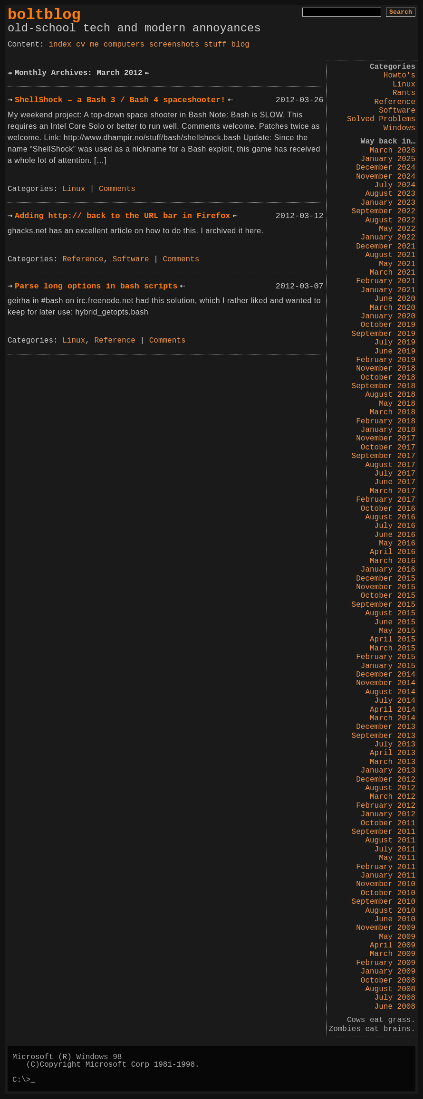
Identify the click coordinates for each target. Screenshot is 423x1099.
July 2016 (395, 526)
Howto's (399, 75)
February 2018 (385, 421)
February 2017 (385, 500)
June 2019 (395, 351)
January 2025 (388, 159)
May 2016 (397, 543)
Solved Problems (381, 119)
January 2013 (388, 770)
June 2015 (395, 622)
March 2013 (392, 762)
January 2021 (388, 290)
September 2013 (383, 736)
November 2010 (385, 884)
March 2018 (392, 412)
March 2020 (392, 308)
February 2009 (385, 963)
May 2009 (397, 937)
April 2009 (392, 945)
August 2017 (390, 465)
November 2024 (385, 176)
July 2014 (395, 701)
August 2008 (390, 989)
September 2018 (383, 386)
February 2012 (385, 806)
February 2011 (385, 867)
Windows (399, 128)
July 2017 (395, 473)
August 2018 (390, 395)
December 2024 (385, 167)
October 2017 (388, 447)
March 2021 (392, 272)
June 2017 (395, 482)
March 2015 (392, 648)
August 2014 (390, 692)
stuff (215, 44)
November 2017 (385, 438)
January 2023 (388, 203)
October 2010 (388, 893)
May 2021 (397, 264)
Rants (404, 93)
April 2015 (392, 639)
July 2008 (395, 998)
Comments (117, 189)
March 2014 (392, 718)
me (94, 44)
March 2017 (392, 491)
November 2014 (385, 683)
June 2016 (395, 535)
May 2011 (397, 858)
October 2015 (388, 596)
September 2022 (383, 211)
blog (240, 44)
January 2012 (388, 814)
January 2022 (388, 237)
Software (397, 110)
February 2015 (385, 657)
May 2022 (397, 229)
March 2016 (392, 561)
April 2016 (392, 552)
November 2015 (385, 587)
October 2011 (388, 823)
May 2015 (397, 631)
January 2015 (388, 666)
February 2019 (385, 360)
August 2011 (390, 840)
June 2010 (395, 919)
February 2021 (385, 281)
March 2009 (392, 954)
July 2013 (395, 744)
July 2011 (395, 849)
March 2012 (392, 797)
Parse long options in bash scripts (96, 286)
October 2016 (388, 509)
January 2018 (388, 430)
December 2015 (385, 578)
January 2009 (388, 971)
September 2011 (383, 832)
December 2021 (385, 246)
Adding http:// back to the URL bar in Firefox (122, 215)
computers (124, 44)
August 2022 (390, 220)
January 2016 (388, 569)
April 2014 (392, 710)
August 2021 (390, 255)
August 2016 (390, 517)
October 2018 (388, 377)
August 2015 (390, 613)
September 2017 (383, 456)
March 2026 (392, 150)
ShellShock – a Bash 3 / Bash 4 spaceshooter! (120, 100)
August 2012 (390, 788)
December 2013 (385, 727)
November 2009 (385, 928)
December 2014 (385, 674)
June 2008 (395, 1007)
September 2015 (383, 605)
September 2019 (383, 334)
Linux (404, 84)
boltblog (44, 15)
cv (80, 44)
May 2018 (397, 404)
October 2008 (388, 980)
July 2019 (395, 342)
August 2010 (390, 911)
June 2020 (395, 299)
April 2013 (392, 753)
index (59, 44)
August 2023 (390, 194)
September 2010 (383, 902)
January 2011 (388, 875)
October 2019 (388, 325)
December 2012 (385, 779)
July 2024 (395, 185)
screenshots (174, 44)
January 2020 (388, 316)
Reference (395, 102)
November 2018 (385, 368)
